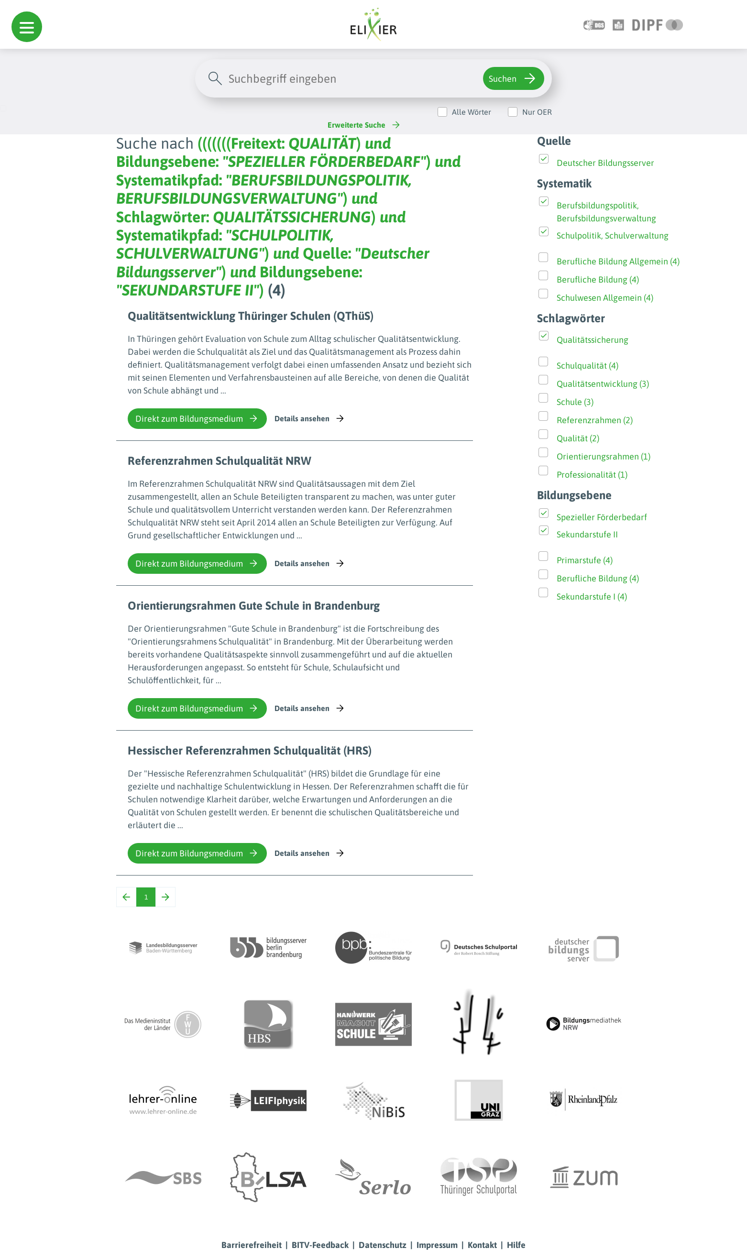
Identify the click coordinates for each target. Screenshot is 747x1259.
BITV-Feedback (320, 1245)
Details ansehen (310, 418)
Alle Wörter (471, 112)
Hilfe (516, 1245)
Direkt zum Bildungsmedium (197, 418)
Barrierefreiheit (251, 1245)
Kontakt (482, 1245)
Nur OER (537, 112)
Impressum (437, 1245)
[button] (26, 26)
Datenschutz (382, 1245)
